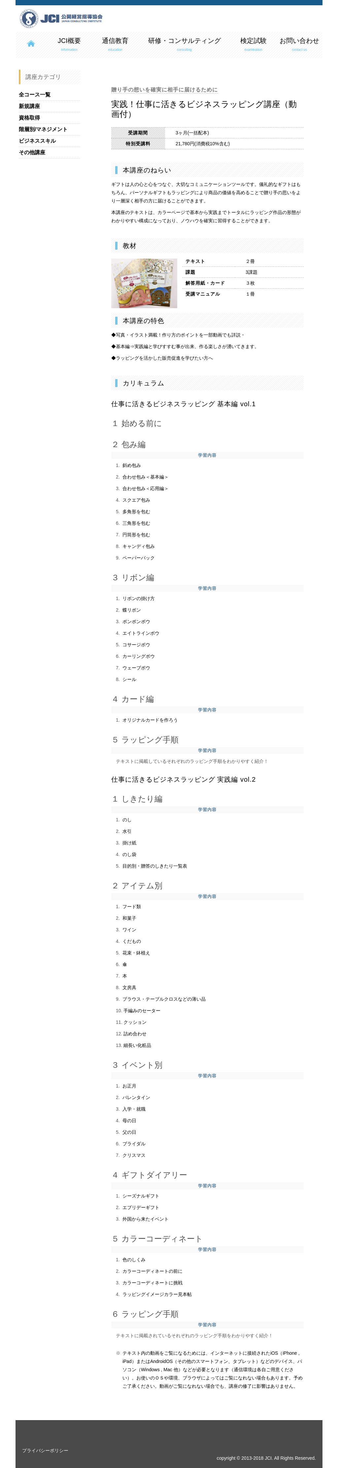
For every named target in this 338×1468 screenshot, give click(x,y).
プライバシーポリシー (45, 1450)
